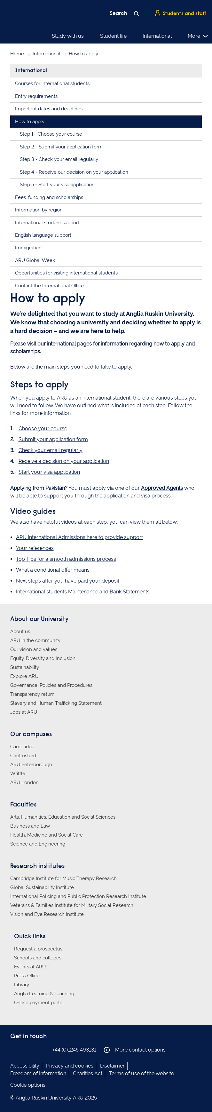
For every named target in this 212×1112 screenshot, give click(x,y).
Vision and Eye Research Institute (47, 914)
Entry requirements (36, 96)
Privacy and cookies (69, 1066)
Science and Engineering (37, 844)
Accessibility (24, 1066)
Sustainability (24, 667)
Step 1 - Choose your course (51, 134)
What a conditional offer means (53, 570)
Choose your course (43, 428)
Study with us (68, 36)
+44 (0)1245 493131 (74, 1050)
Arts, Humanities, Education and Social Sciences (62, 817)
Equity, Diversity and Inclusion (42, 658)
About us (20, 631)
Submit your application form (53, 439)
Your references (35, 548)
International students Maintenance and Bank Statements (83, 592)
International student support (47, 223)
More (198, 36)
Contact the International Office (49, 286)
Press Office (27, 976)
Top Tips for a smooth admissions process (66, 559)
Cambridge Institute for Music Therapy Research (63, 878)
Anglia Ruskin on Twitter (33, 1049)
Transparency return (32, 694)
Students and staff (180, 13)
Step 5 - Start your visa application (57, 184)
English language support (43, 235)
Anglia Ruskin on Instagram (24, 1049)
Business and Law (30, 826)
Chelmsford (23, 756)
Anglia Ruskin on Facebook (14, 1049)
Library (21, 985)
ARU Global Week (35, 260)
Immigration (28, 247)
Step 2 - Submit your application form (61, 147)
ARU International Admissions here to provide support (79, 537)
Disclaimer (112, 1066)
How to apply (29, 121)
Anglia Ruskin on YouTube (43, 1049)
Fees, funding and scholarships (49, 197)
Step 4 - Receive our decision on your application (74, 172)
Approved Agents (162, 488)
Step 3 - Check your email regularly (59, 159)
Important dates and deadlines (48, 109)
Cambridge (22, 747)
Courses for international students (52, 83)
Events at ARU (30, 967)
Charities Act (87, 1073)
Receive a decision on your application (64, 461)
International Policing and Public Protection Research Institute (78, 896)
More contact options (135, 1050)
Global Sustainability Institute (42, 887)
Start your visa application (49, 472)
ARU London (24, 782)
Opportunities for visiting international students (66, 273)
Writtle (17, 773)
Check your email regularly (50, 450)
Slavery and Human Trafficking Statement (56, 703)
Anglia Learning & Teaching (44, 994)
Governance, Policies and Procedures (51, 685)
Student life (113, 36)
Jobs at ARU (23, 712)
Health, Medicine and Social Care (46, 835)
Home (17, 54)
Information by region (39, 210)
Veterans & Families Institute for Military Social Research (71, 905)
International (157, 36)
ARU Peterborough (31, 764)
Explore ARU (24, 676)
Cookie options (27, 1085)
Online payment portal (39, 1002)
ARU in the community (35, 640)
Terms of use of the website (141, 1073)
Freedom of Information (38, 1073)
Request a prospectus (38, 949)
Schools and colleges (37, 958)
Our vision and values (33, 649)
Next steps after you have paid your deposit (67, 581)
